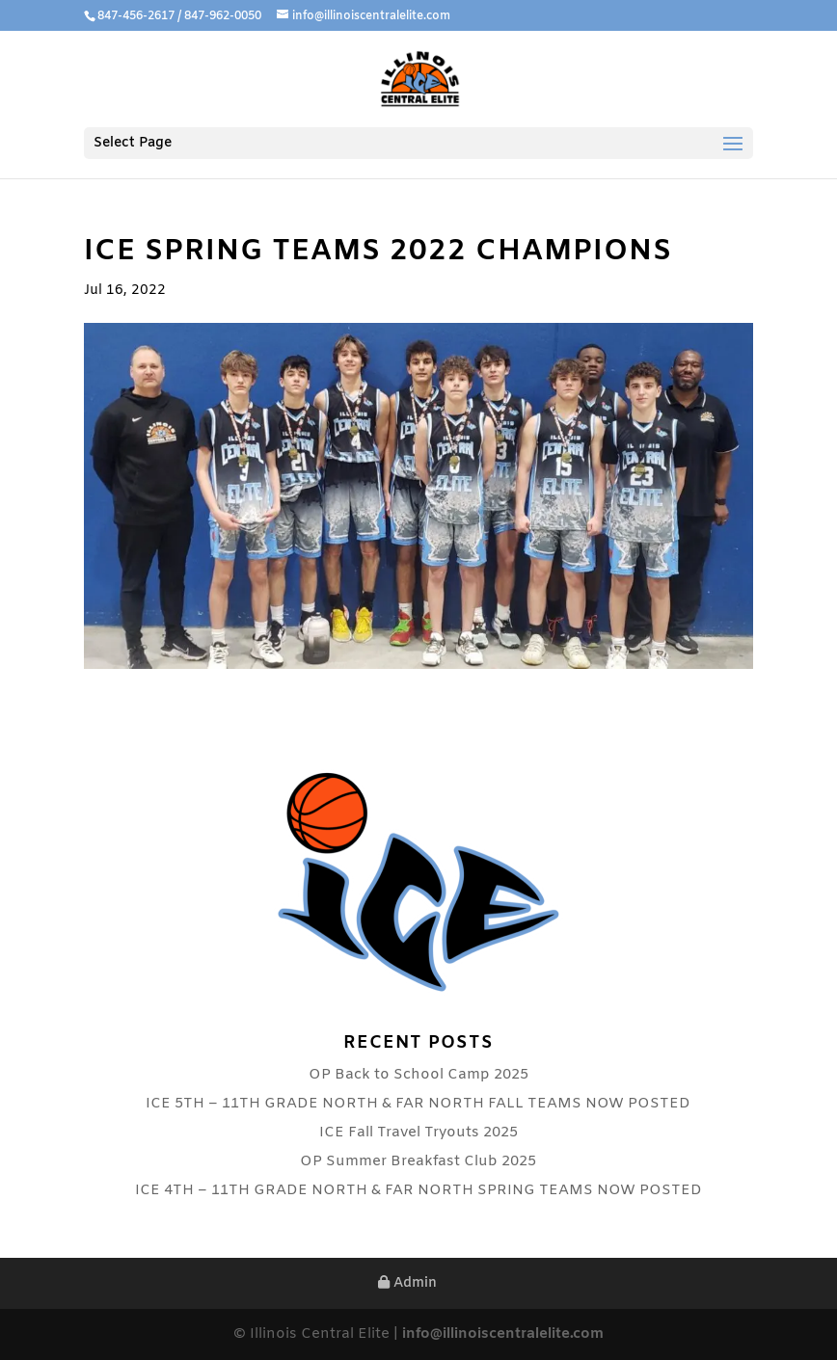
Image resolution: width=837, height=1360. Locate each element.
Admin (407, 1283)
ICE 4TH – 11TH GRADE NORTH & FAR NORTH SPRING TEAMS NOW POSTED (418, 1190)
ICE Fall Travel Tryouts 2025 (418, 1132)
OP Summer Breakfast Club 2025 (418, 1161)
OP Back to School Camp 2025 (418, 1074)
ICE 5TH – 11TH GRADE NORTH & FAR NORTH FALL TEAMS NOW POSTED (418, 1103)
